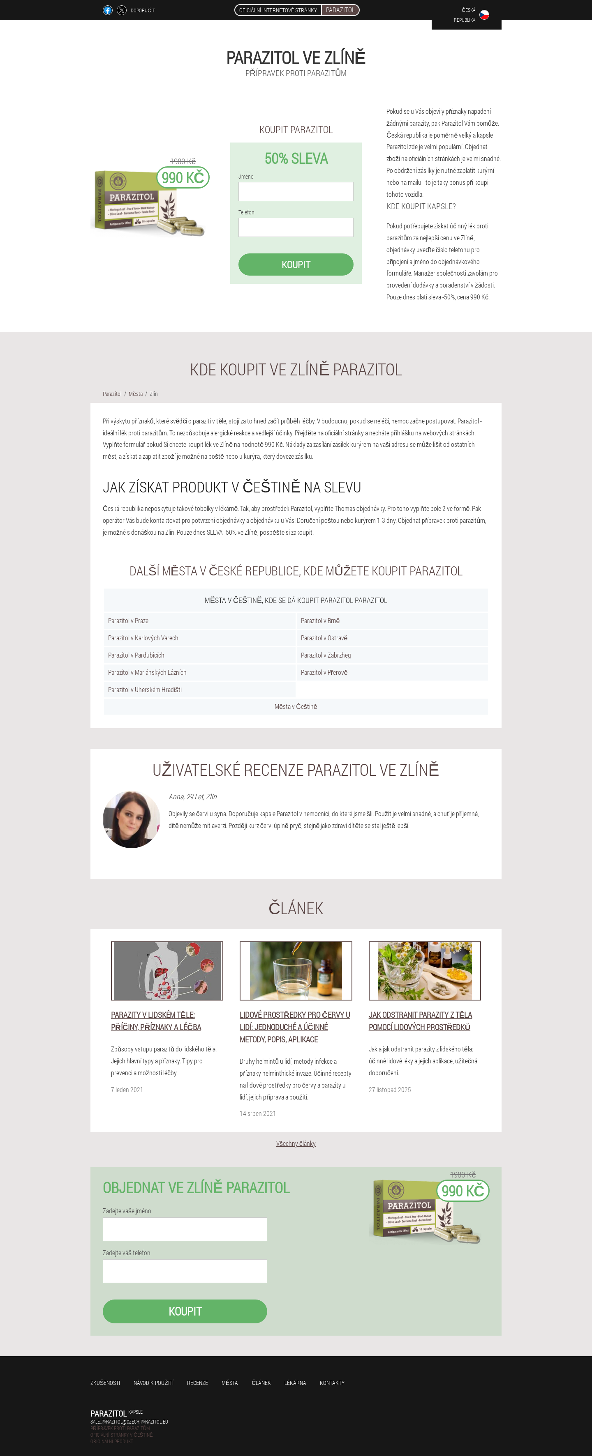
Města (230, 1383)
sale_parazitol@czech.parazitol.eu (129, 1421)
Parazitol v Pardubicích (136, 655)
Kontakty (332, 1383)
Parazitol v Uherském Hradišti (145, 689)
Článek (261, 1383)
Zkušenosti (105, 1383)
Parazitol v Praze (128, 620)
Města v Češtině (296, 706)
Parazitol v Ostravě (324, 637)
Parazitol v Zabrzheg (326, 655)
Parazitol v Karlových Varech (143, 637)
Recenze (197, 1383)
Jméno (246, 176)
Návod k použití (153, 1383)
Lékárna (295, 1383)
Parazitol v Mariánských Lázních (147, 672)
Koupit (296, 264)
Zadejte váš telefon (126, 1252)
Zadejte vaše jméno (127, 1211)
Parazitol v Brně (320, 620)
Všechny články (296, 1143)
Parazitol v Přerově (324, 672)
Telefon (246, 212)
